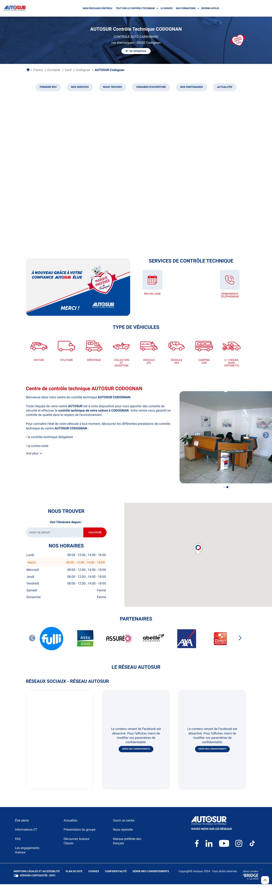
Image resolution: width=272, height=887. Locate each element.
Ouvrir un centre (124, 823)
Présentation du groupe (80, 832)
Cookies (93, 874)
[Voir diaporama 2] (227, 487)
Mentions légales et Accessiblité (37, 874)
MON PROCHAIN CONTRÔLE (97, 8)
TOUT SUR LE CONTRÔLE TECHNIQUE (135, 8)
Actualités (70, 823)
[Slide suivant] (240, 641)
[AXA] (187, 641)
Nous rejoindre (123, 832)
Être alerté (22, 823)
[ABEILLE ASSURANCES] (153, 641)
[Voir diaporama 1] (224, 487)
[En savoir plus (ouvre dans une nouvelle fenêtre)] (78, 287)
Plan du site (73, 874)
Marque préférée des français (127, 844)
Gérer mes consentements (136, 752)
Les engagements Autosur (27, 853)
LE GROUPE (167, 8)
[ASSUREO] (119, 641)
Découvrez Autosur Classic (76, 844)
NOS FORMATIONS (186, 8)
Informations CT (26, 832)
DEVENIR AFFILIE (210, 8)
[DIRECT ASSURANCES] (220, 642)
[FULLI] (52, 641)
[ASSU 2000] (85, 641)
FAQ (18, 841)
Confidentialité (115, 874)
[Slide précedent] (186, 435)
